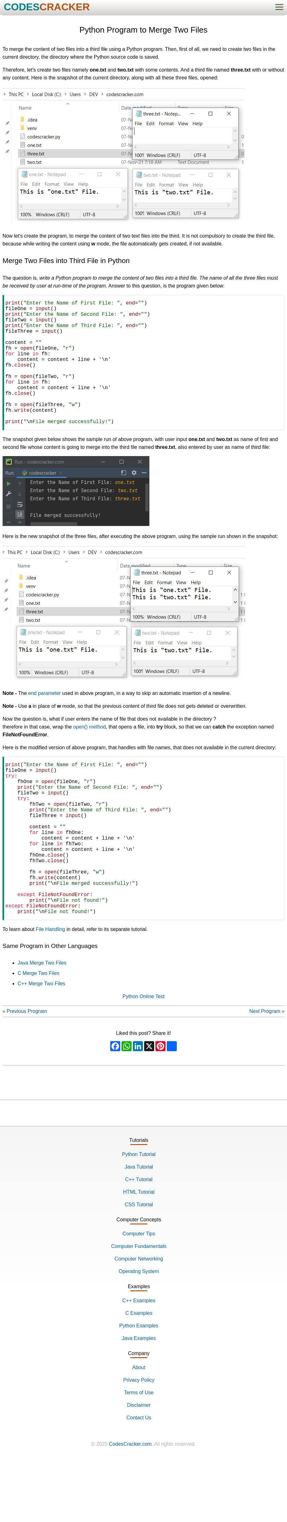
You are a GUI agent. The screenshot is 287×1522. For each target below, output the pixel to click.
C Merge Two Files (38, 1034)
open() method (89, 754)
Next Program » (266, 1072)
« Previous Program (25, 1072)
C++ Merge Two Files (41, 1045)
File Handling (50, 990)
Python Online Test (143, 1058)
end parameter (44, 720)
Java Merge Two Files (42, 1024)
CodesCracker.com (130, 1505)
